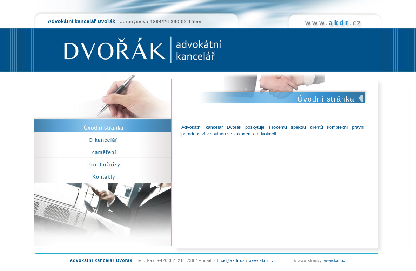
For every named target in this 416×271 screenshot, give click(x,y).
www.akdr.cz (261, 260)
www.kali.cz (335, 261)
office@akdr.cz (229, 260)
